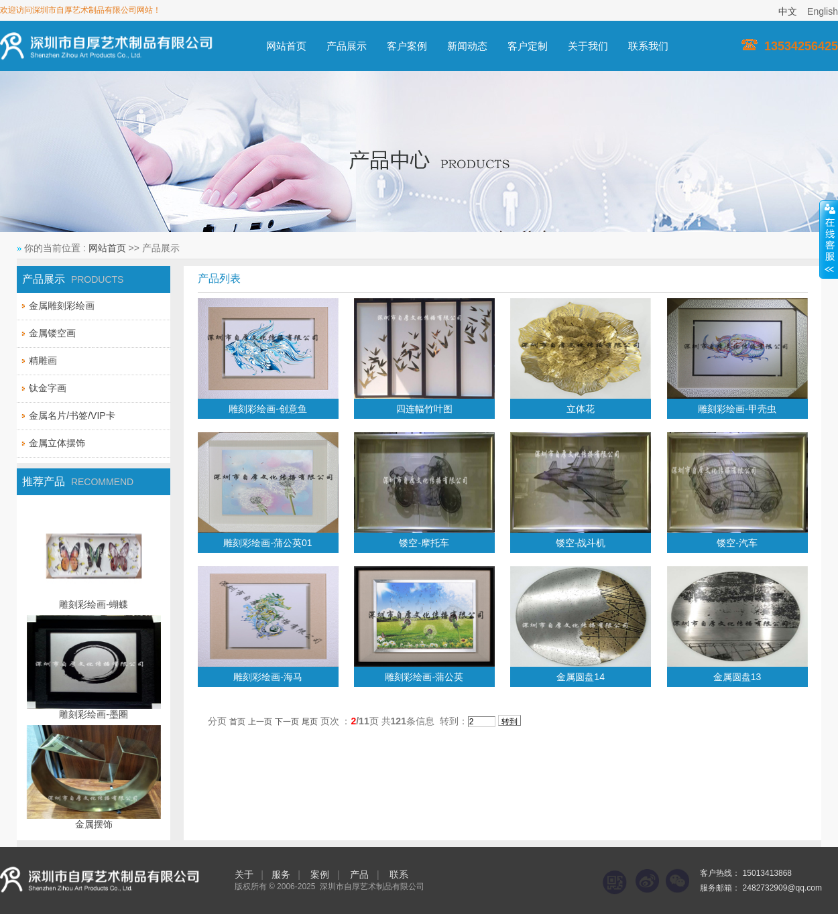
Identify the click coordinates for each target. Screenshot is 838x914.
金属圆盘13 (737, 676)
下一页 (287, 721)
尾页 (310, 721)
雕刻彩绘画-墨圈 (93, 714)
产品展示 (346, 46)
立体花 (580, 408)
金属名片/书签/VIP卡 (72, 415)
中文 (787, 11)
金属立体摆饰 (57, 443)
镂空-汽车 (737, 542)
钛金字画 (47, 388)
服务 (281, 874)
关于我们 (588, 46)
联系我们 (648, 46)
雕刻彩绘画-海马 (267, 676)
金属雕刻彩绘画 (62, 305)
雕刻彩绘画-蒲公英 (424, 676)
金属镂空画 (52, 333)
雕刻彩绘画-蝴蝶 (93, 604)
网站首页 (286, 46)
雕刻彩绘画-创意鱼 (268, 408)
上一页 (260, 721)
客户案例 (407, 46)
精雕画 (43, 360)
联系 (399, 874)
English (822, 11)
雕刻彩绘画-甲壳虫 (737, 408)
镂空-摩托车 (424, 542)
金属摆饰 (94, 824)
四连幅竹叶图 (424, 408)
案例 (319, 874)
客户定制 (527, 46)
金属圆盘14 (580, 676)
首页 (237, 721)
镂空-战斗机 (581, 542)
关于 (244, 874)
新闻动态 (467, 46)
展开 (828, 239)
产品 (359, 874)
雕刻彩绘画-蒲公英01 (267, 542)
